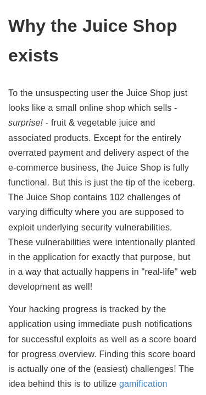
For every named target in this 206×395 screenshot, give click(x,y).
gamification (143, 383)
